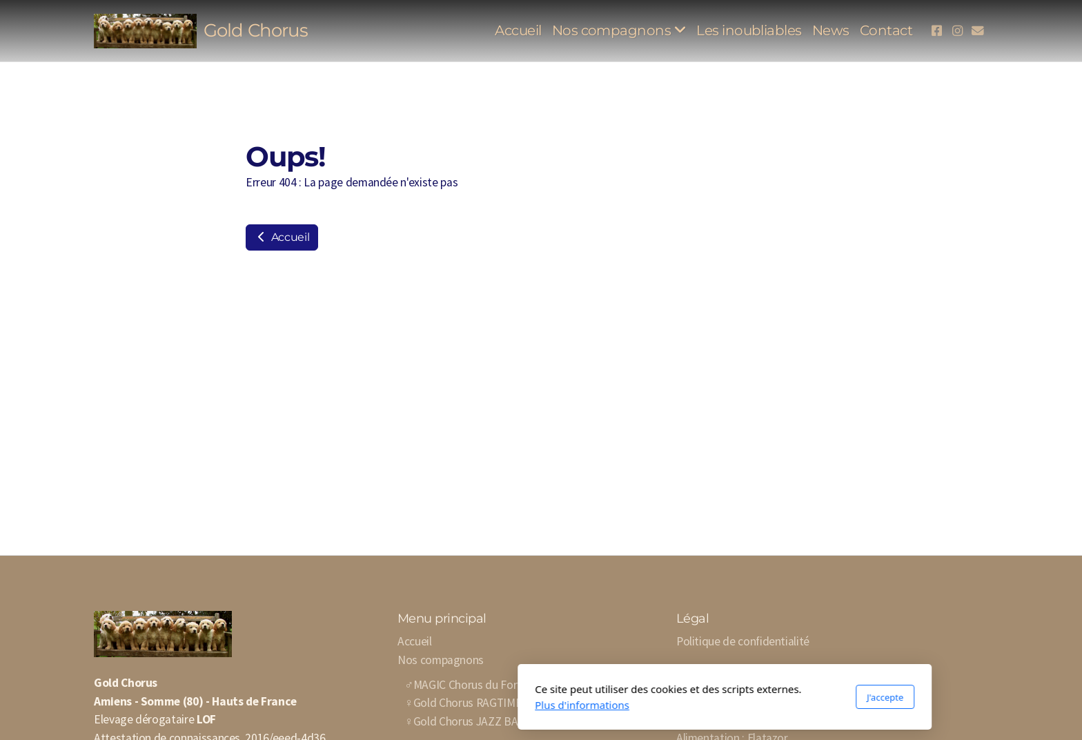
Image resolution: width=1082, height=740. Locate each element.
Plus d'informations (398, 705)
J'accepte (701, 697)
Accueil (282, 237)
